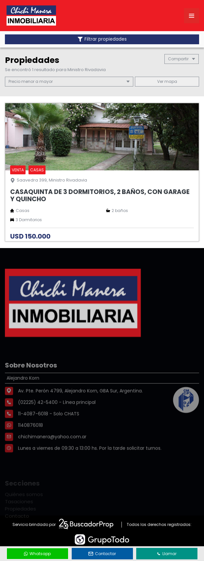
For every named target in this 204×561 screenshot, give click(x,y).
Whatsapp (37, 553)
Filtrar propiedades (102, 39)
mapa (167, 81)
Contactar (102, 553)
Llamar (166, 553)
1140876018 (30, 442)
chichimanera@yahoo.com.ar (52, 454)
